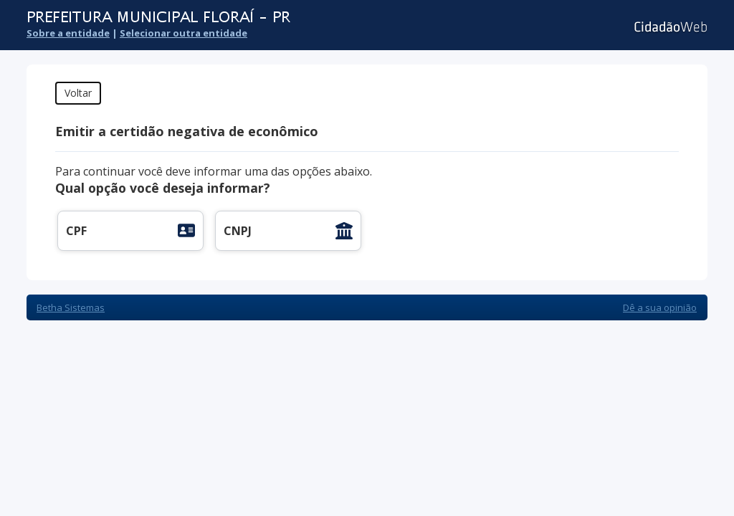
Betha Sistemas (71, 307)
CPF (76, 231)
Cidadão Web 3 (669, 27)
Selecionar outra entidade (183, 33)
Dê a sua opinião (660, 307)
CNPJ (238, 231)
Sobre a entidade (68, 33)
